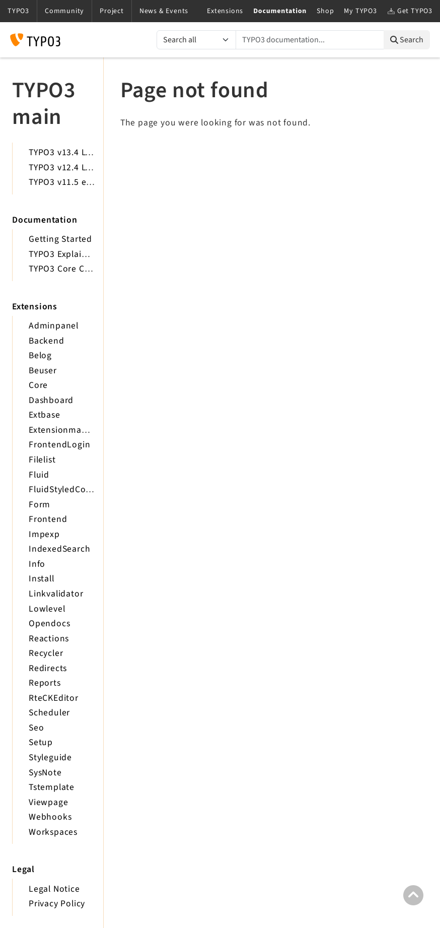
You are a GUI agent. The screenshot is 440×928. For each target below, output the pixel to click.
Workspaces (53, 832)
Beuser (43, 370)
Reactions (49, 638)
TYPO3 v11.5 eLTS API (72, 182)
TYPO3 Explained (63, 254)
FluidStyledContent (68, 489)
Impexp (44, 534)
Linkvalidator (56, 593)
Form (39, 504)
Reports (45, 683)
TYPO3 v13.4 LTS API (70, 152)
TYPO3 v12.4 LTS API (70, 167)
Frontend (48, 519)
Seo (36, 727)
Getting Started (60, 239)
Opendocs (49, 623)
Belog (40, 355)
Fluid (39, 475)
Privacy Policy (57, 903)
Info (37, 564)
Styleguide (50, 757)
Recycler (46, 653)
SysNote (45, 772)
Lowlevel (47, 609)
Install (41, 578)
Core (38, 385)
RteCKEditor (54, 698)
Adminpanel (54, 325)
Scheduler (49, 712)
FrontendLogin (59, 444)
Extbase (44, 415)
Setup (41, 742)
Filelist (42, 459)
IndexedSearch (59, 549)
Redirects (48, 668)
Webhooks (50, 817)
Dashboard (51, 400)
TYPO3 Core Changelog (76, 268)
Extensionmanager (67, 430)
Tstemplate (52, 787)
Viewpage (48, 802)
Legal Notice (54, 889)
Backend (46, 341)
